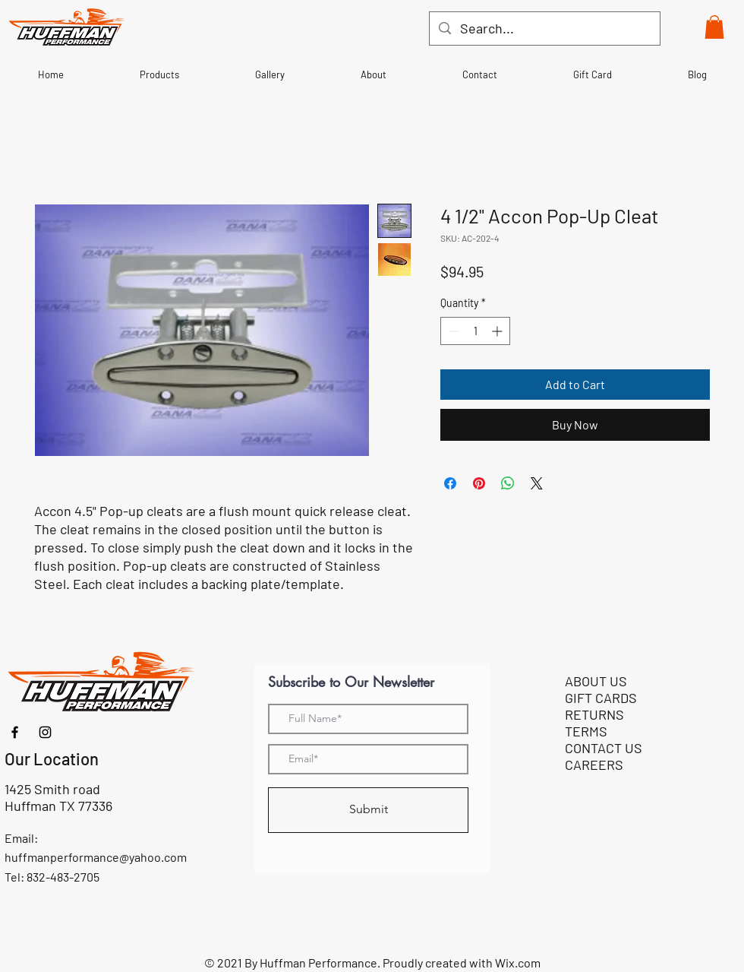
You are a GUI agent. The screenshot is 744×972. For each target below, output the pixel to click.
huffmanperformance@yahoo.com (96, 857)
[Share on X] (537, 483)
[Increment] (498, 331)
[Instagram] (45, 732)
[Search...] (544, 28)
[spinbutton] (475, 331)
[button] (714, 27)
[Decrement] (452, 331)
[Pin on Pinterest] (479, 483)
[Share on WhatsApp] (508, 483)
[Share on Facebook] (450, 483)
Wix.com (518, 962)
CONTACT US (603, 747)
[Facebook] (15, 732)
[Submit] (368, 810)
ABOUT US (596, 681)
